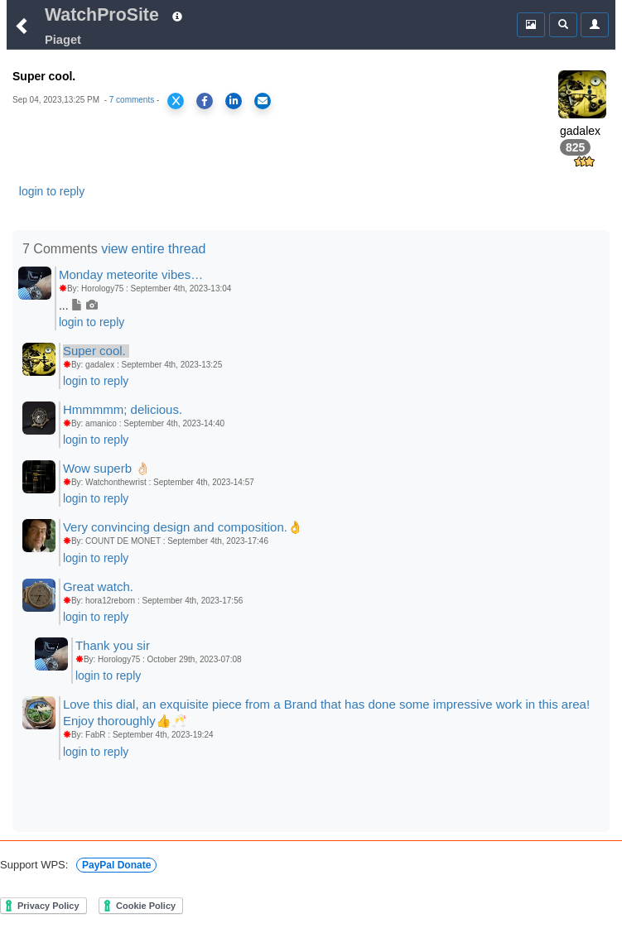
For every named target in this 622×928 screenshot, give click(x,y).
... (78, 305)
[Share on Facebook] (204, 101)
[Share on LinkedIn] (233, 101)
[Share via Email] (262, 101)
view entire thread (153, 249)
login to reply (51, 191)
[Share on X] (175, 101)
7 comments (131, 99)
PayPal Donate (116, 865)
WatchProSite (102, 15)
